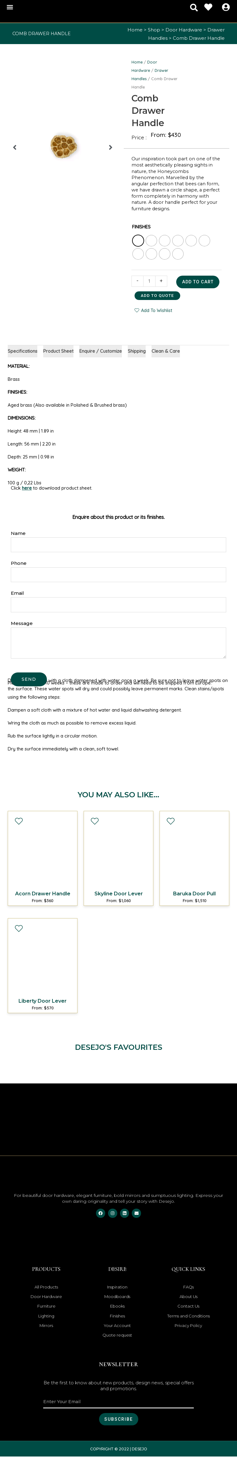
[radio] (138, 240)
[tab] (23, 367)
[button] (10, 7)
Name (18, 549)
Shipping (138, 367)
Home (135, 30)
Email (17, 609)
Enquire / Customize (101, 367)
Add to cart (156, 297)
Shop (154, 30)
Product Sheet (59, 367)
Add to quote (157, 311)
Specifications (23, 367)
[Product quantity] (149, 281)
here (27, 504)
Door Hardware (183, 30)
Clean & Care (166, 367)
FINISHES (141, 227)
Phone (19, 579)
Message (22, 639)
